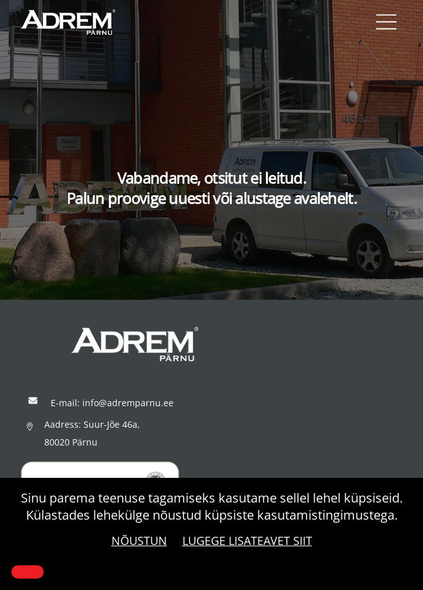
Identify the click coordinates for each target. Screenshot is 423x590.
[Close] (27, 572)
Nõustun (139, 540)
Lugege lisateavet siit (247, 540)
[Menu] (386, 22)
